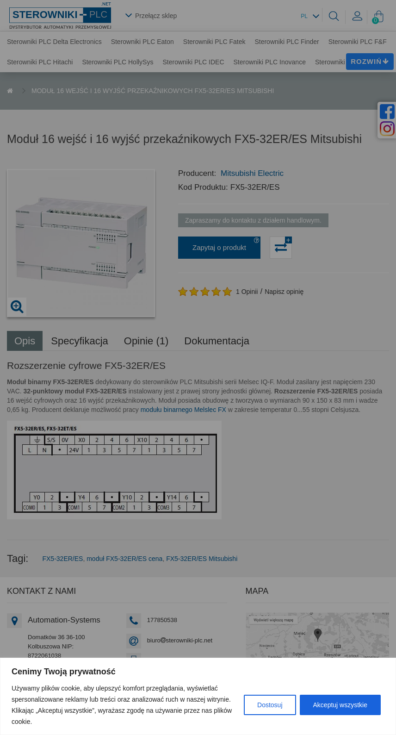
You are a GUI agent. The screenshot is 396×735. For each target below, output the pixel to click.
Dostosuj (269, 705)
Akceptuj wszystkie (340, 705)
